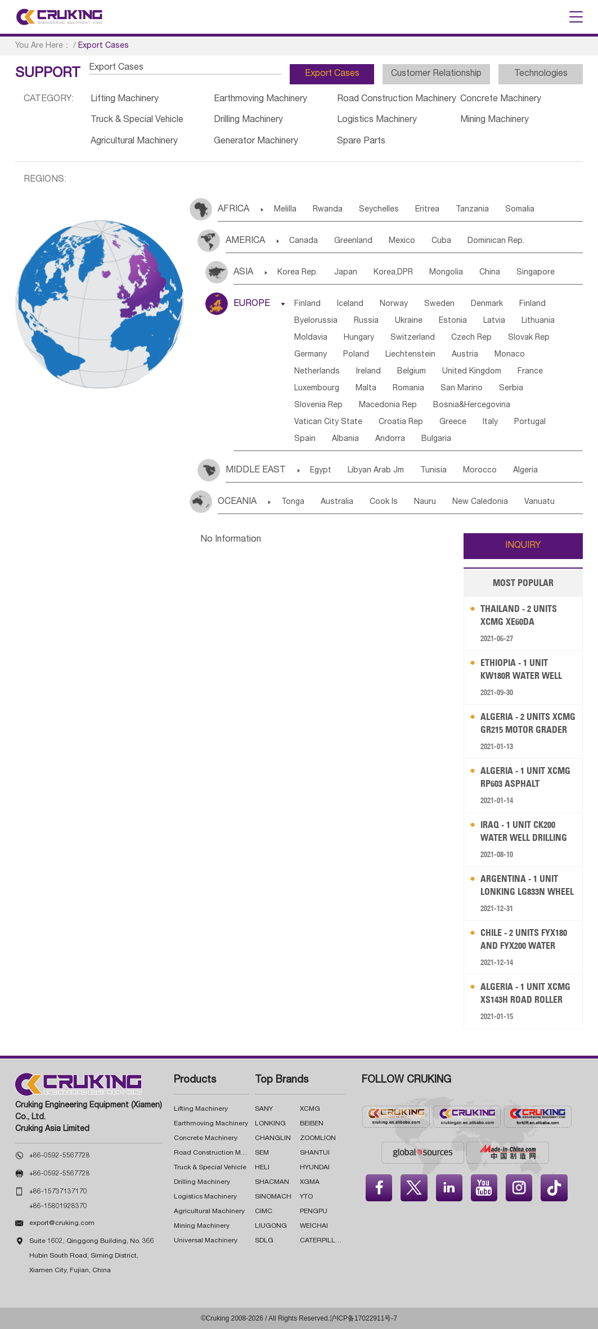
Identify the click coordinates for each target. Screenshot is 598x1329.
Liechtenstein (410, 355)
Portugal (530, 422)
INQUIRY (523, 546)
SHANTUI (315, 1153)
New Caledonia (480, 502)
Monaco (509, 355)
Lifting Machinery (125, 99)
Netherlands (317, 372)
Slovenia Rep (318, 405)
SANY (264, 1109)
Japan (345, 273)
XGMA (310, 1182)
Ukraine (408, 321)
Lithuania (538, 321)
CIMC (263, 1211)
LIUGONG (271, 1226)
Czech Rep (471, 338)
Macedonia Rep (388, 405)
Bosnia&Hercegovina (471, 405)
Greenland (353, 241)
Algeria (525, 471)
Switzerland (412, 338)
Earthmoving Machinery (260, 99)
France (530, 372)
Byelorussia (316, 321)
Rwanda (328, 210)
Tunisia (433, 471)
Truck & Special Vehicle (137, 120)
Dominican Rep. (495, 241)
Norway (394, 304)
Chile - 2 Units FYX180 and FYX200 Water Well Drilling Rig (523, 939)
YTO (306, 1196)
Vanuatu (539, 502)
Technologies (541, 74)
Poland (356, 355)
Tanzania (472, 210)
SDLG (264, 1240)
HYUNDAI (315, 1167)
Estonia (453, 321)
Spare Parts (361, 141)
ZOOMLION (318, 1138)
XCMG (310, 1109)
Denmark (487, 304)
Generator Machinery (256, 141)
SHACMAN (272, 1182)
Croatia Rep (401, 422)
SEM (262, 1153)
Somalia (519, 210)
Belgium (411, 372)
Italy (490, 422)
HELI (262, 1167)
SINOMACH (273, 1196)
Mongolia (446, 273)
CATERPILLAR (322, 1240)
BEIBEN (311, 1123)
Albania (345, 439)
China (489, 273)
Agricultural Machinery (134, 141)
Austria (465, 355)
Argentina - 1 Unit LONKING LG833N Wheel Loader (527, 885)
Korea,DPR (393, 273)
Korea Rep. (297, 273)
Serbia (511, 389)
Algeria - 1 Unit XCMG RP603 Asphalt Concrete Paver (525, 777)
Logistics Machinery (377, 120)
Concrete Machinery (500, 99)
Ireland (368, 372)
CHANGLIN (273, 1138)
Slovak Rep (529, 338)
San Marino (461, 389)
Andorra (390, 439)
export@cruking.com (62, 1223)
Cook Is (384, 502)
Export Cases (332, 74)
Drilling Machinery (248, 120)
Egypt (320, 471)
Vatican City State (328, 422)
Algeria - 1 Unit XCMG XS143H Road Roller (525, 993)
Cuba (441, 241)
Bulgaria (436, 439)
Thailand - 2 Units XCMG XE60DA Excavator (518, 615)
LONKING (270, 1123)
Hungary (359, 338)
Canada (303, 241)
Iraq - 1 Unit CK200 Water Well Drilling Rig (523, 831)
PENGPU (313, 1211)
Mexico (402, 241)
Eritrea (427, 210)
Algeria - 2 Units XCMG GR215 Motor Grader (527, 723)
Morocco (480, 471)
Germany (310, 355)
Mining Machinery (494, 120)
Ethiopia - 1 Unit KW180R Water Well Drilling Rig (521, 669)
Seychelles (379, 210)
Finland (307, 304)
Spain (305, 439)
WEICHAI (314, 1226)
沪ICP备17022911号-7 (363, 1318)
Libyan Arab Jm (376, 471)
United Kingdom (471, 372)
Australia (337, 502)
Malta (366, 389)
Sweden (439, 304)
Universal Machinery (205, 1240)
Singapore (535, 273)
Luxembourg (316, 389)
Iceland (350, 304)
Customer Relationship (436, 74)
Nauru (425, 502)
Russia (366, 321)
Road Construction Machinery (396, 99)
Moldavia (310, 338)
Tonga (292, 502)
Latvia (494, 321)
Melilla (285, 210)
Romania (408, 389)
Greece (452, 422)
